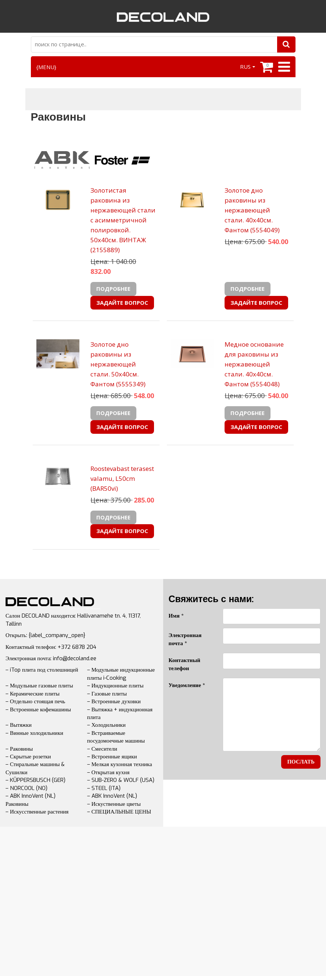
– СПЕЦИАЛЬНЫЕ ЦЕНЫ (119, 811)
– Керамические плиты (33, 693)
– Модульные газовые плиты (39, 685)
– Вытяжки (19, 725)
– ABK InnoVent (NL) (112, 796)
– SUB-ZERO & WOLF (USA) (120, 780)
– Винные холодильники (34, 733)
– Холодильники (106, 725)
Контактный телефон (184, 664)
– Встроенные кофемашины (38, 709)
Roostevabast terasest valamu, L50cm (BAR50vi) (122, 478)
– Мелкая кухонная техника (119, 764)
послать (301, 761)
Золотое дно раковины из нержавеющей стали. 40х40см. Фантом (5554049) (252, 210)
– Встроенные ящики (112, 756)
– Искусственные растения (37, 811)
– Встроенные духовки (114, 701)
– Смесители (102, 748)
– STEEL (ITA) (104, 788)
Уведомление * (187, 685)
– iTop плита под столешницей (42, 669)
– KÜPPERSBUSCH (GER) (35, 780)
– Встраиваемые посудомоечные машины (116, 736)
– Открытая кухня (108, 772)
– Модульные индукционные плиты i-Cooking (121, 673)
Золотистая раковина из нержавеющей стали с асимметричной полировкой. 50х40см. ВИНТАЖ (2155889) (122, 220)
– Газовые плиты (107, 693)
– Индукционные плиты (115, 685)
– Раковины (19, 748)
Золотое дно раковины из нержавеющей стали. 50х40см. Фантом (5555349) (118, 364)
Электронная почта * (185, 639)
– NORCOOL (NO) (26, 788)
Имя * (176, 615)
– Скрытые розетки (28, 756)
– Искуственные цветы (114, 804)
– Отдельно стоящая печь (35, 701)
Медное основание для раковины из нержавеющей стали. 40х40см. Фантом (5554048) (254, 364)
